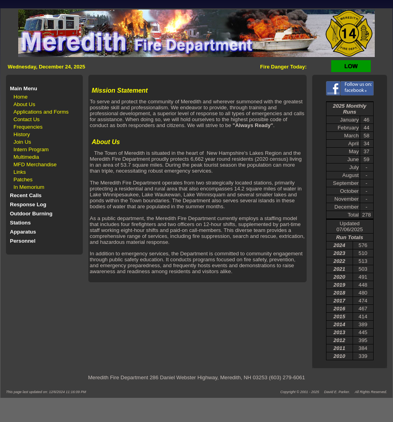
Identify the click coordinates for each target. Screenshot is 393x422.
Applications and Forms (41, 112)
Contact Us (26, 119)
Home (20, 97)
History (21, 134)
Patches (22, 179)
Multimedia (26, 157)
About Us (24, 104)
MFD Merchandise (35, 164)
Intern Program (31, 149)
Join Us (22, 142)
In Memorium (28, 187)
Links (19, 172)
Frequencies (27, 127)
